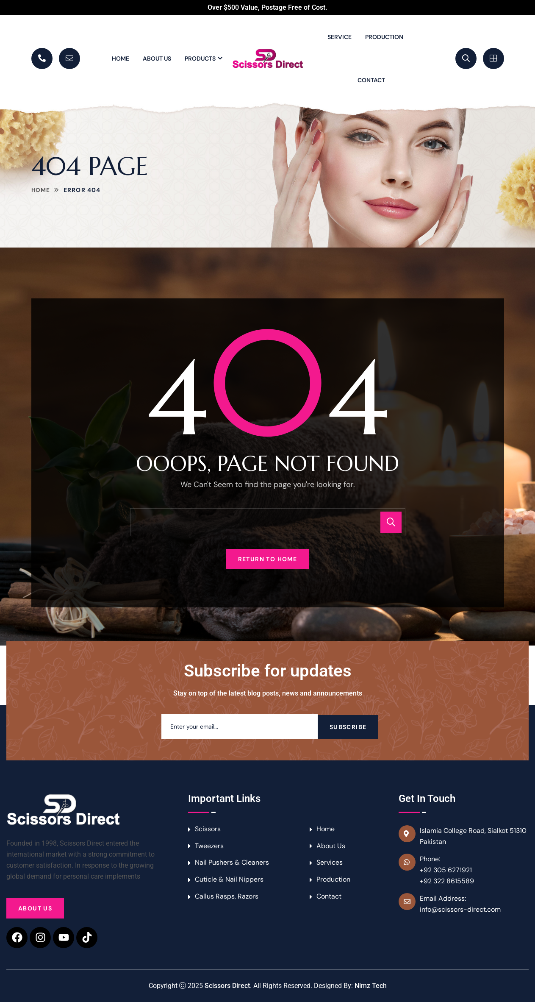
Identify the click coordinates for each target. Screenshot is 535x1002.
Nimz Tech (371, 986)
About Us (157, 58)
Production (384, 37)
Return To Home (267, 559)
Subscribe (348, 726)
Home (120, 58)
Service (339, 37)
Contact (371, 80)
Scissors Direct (227, 986)
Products (200, 58)
